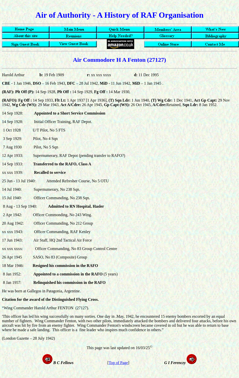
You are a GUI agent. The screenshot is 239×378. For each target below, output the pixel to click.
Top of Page (118, 363)
